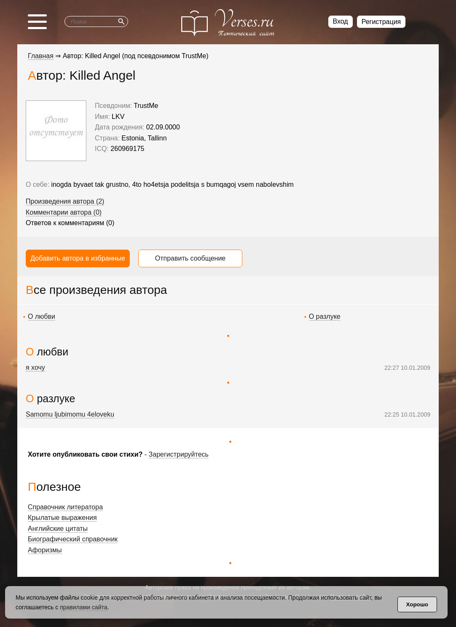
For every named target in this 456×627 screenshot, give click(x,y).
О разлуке (325, 316)
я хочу (35, 367)
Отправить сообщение (190, 258)
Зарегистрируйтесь (179, 454)
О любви (41, 316)
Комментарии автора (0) (64, 212)
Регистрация (381, 21)
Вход (340, 21)
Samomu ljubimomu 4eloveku (70, 414)
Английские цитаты (58, 528)
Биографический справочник (73, 539)
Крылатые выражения (62, 517)
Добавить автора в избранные (77, 258)
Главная (41, 55)
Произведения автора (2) (65, 201)
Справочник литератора (65, 507)
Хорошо (417, 604)
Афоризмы (45, 550)
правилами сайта (83, 607)
